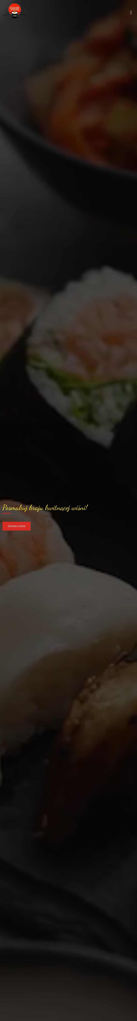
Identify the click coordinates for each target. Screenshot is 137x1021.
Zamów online (16, 526)
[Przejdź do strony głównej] (23, 12)
